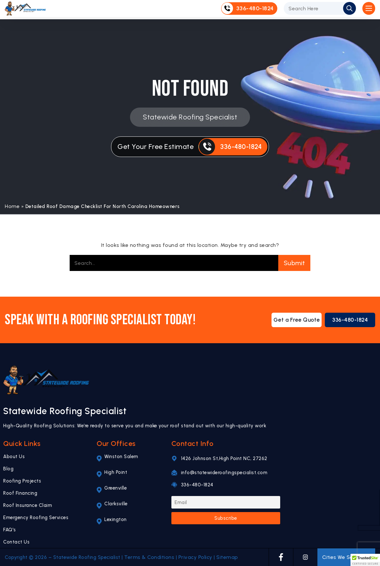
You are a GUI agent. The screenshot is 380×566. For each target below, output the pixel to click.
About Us (14, 456)
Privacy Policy (195, 557)
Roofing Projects (22, 481)
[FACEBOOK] (281, 557)
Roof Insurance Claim (27, 505)
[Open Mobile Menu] (368, 9)
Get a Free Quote (290, 320)
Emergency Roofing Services (35, 517)
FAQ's (9, 530)
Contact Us (16, 542)
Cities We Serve (346, 557)
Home (12, 206)
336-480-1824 (348, 320)
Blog (8, 469)
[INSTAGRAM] (305, 557)
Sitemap (227, 557)
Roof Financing (20, 493)
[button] (365, 560)
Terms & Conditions (149, 557)
